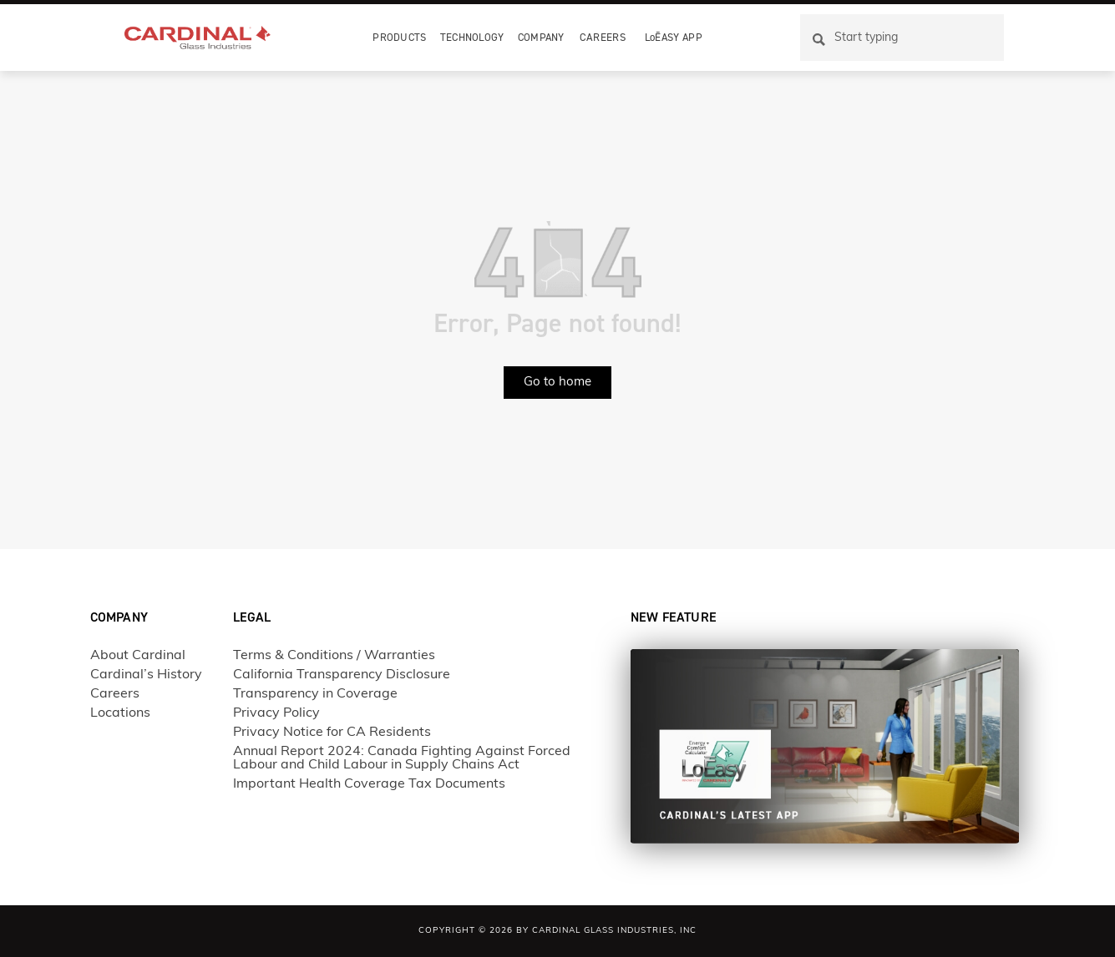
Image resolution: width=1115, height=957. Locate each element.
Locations (120, 713)
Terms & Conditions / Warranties (334, 655)
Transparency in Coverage (315, 694)
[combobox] (902, 37)
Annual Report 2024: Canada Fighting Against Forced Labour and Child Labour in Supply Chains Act (401, 758)
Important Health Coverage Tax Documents (369, 784)
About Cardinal (137, 655)
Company (541, 37)
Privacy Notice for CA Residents (332, 732)
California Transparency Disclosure (341, 675)
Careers (603, 37)
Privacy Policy (276, 713)
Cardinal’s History (146, 675)
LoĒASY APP (673, 37)
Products (399, 37)
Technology (472, 37)
